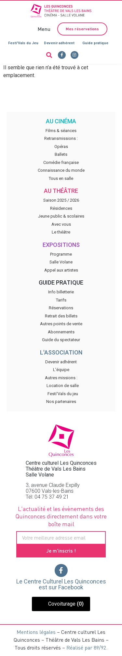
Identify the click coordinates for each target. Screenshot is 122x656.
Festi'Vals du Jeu (23, 43)
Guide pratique (95, 43)
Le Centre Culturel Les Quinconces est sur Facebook (61, 584)
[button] (43, 28)
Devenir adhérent (59, 43)
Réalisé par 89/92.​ (86, 647)
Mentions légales (36, 631)
